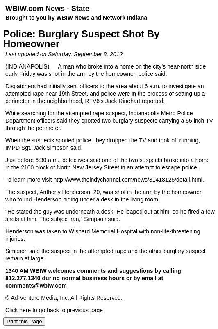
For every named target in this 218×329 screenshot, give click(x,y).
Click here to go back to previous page (54, 310)
